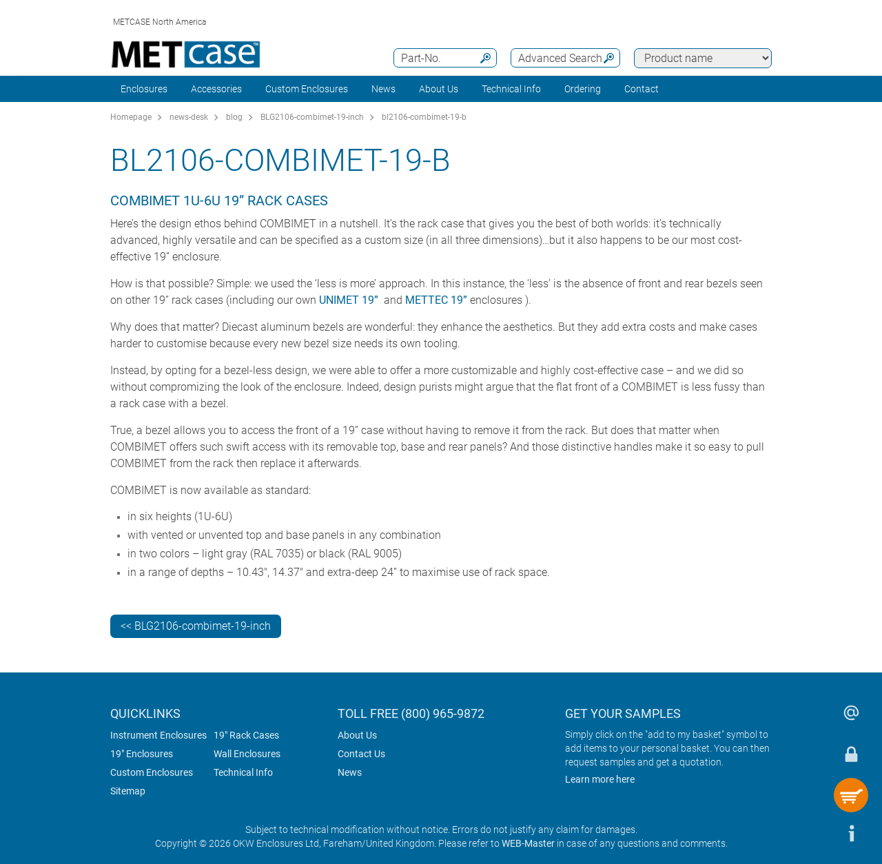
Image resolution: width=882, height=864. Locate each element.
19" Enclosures (141, 753)
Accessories (216, 88)
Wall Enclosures (247, 753)
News (383, 88)
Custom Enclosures (306, 88)
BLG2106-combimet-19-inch (312, 117)
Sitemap (127, 790)
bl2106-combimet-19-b (424, 117)
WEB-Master (528, 843)
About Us (357, 735)
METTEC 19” (436, 300)
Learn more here (600, 779)
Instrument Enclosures (158, 735)
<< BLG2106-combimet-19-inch (196, 625)
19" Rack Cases (246, 735)
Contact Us (361, 753)
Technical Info (243, 772)
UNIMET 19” (348, 300)
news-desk (189, 117)
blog (234, 117)
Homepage (131, 117)
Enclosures (144, 88)
